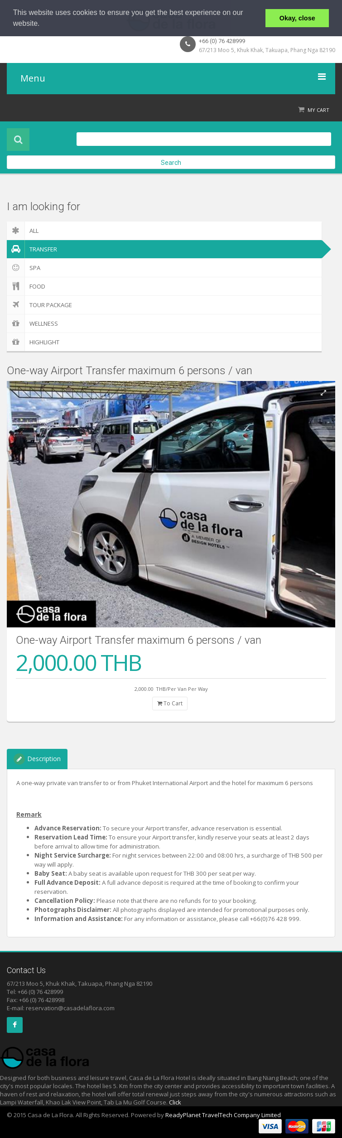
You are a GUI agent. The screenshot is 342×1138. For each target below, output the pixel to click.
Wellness (32, 323)
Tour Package (39, 305)
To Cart (170, 703)
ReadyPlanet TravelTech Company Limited (223, 1115)
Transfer (32, 249)
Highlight (33, 342)
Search (171, 162)
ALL (23, 231)
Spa (23, 268)
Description (37, 759)
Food (26, 286)
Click (175, 1102)
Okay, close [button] (297, 18)
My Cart (318, 109)
